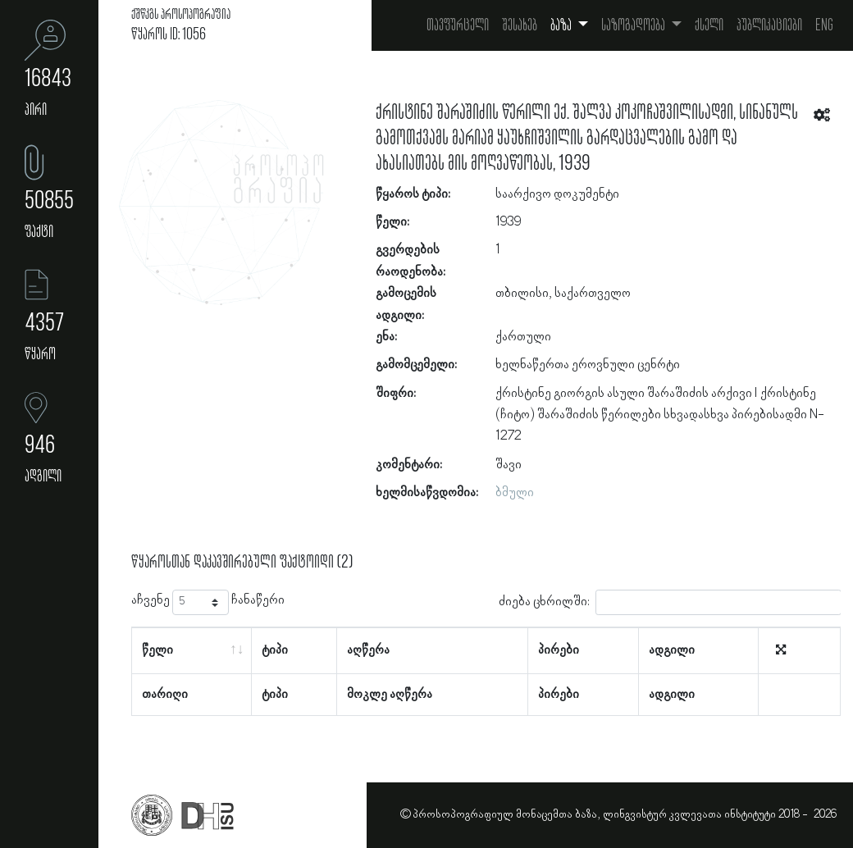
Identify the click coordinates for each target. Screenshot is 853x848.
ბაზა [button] (562, 25)
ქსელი (709, 25)
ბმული (514, 493)
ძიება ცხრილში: (670, 602)
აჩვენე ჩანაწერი (208, 602)
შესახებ (519, 25)
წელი (157, 650)
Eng (824, 25)
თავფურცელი (457, 25)
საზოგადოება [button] (634, 25)
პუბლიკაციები (769, 25)
